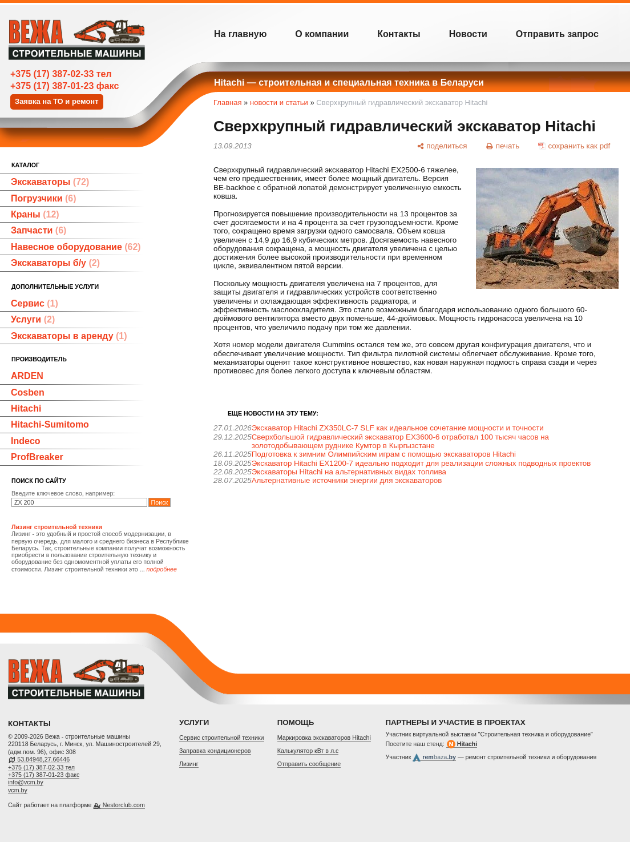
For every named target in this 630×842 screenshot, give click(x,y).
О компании (322, 34)
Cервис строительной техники (221, 737)
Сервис (34, 303)
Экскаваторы (50, 182)
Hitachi (26, 408)
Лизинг (189, 763)
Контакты (398, 34)
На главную (240, 34)
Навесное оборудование (76, 247)
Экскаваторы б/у (55, 263)
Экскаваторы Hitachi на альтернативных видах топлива (349, 472)
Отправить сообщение (309, 763)
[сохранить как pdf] (574, 145)
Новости (468, 34)
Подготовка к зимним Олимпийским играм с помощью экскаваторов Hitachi (384, 454)
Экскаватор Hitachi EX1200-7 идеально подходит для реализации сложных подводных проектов (421, 463)
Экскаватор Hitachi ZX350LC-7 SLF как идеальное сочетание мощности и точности (398, 428)
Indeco (26, 441)
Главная (227, 102)
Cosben (28, 392)
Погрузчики (43, 198)
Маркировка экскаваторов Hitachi (324, 737)
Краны (35, 214)
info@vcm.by (25, 782)
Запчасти (38, 230)
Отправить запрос (557, 34)
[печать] (503, 145)
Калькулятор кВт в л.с (308, 750)
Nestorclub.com (124, 804)
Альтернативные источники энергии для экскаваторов (347, 480)
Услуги (33, 319)
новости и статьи (279, 102)
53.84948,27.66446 (43, 759)
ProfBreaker (37, 457)
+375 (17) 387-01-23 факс (64, 86)
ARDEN (27, 376)
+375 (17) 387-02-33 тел (61, 74)
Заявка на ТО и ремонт (57, 101)
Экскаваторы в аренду (69, 336)
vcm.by (17, 790)
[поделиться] (441, 145)
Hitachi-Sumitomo (50, 424)
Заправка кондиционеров (215, 750)
